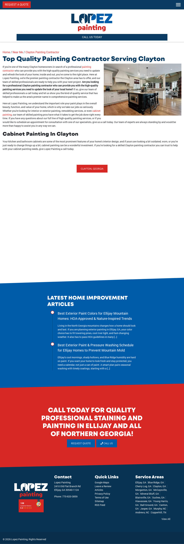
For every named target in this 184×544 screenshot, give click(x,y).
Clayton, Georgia (92, 168)
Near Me (18, 52)
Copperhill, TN (158, 512)
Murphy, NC (160, 508)
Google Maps (102, 482)
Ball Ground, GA (149, 505)
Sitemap (99, 501)
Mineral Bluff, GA (149, 493)
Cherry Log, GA (143, 486)
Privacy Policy (102, 493)
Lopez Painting (19, 539)
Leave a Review (103, 486)
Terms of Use (102, 497)
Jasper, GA (146, 508)
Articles (99, 490)
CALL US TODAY (92, 37)
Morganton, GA (143, 490)
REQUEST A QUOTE (16, 4)
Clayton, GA (159, 486)
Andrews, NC (142, 512)
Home (6, 52)
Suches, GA (158, 497)
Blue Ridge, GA (156, 482)
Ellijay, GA (140, 482)
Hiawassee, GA (143, 501)
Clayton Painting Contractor (42, 52)
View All (166, 519)
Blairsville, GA (143, 497)
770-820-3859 (70, 496)
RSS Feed (100, 505)
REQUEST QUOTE (81, 443)
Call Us (106, 443)
